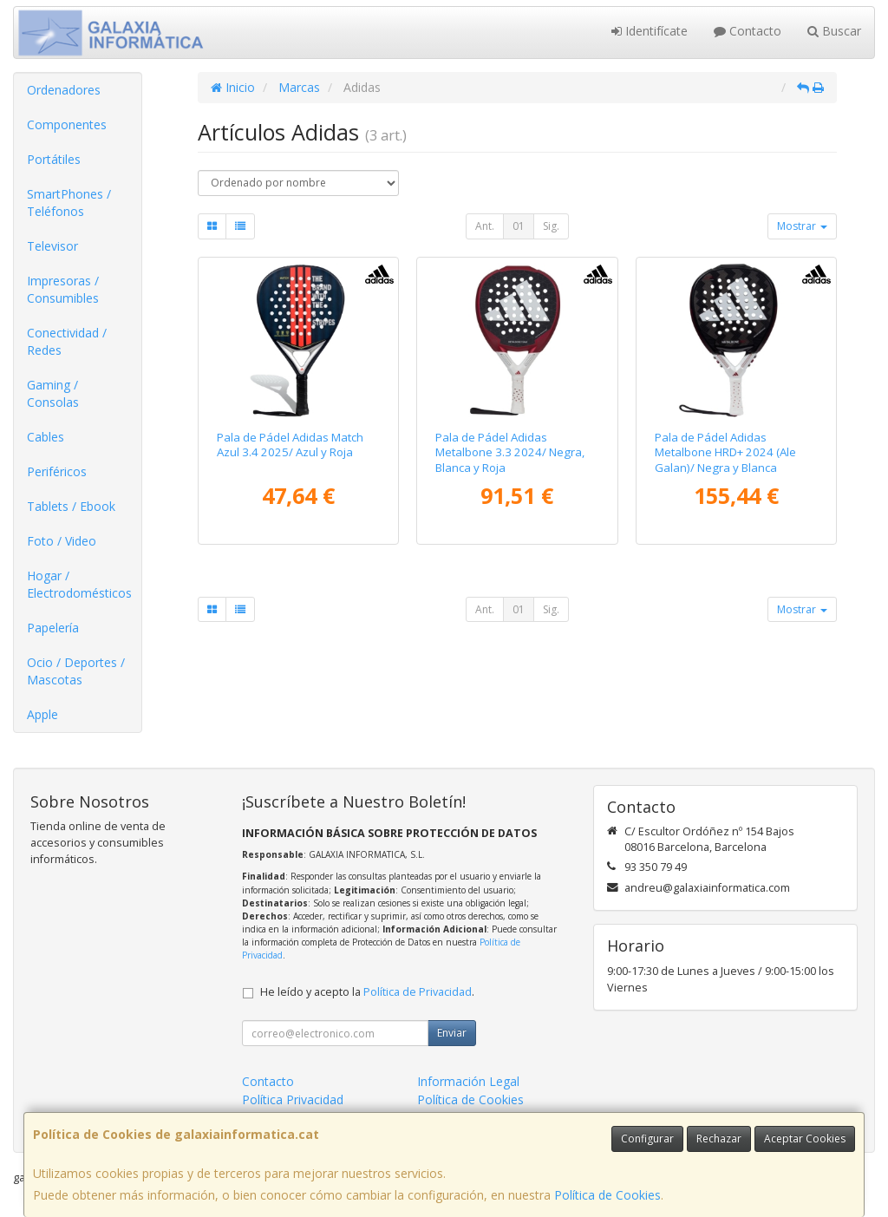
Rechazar (718, 1138)
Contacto (747, 31)
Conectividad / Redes (67, 341)
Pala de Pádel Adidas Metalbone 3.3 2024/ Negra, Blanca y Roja (509, 452)
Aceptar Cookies (805, 1138)
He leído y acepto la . (367, 992)
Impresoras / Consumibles (63, 289)
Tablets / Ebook (71, 506)
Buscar (834, 31)
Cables (45, 437)
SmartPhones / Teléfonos (69, 202)
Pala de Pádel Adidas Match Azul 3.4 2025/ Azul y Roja (290, 444)
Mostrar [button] (802, 226)
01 (519, 226)
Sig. (551, 226)
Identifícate (649, 31)
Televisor (52, 246)
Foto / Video (61, 541)
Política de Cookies (607, 1195)
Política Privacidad (292, 1099)
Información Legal (468, 1081)
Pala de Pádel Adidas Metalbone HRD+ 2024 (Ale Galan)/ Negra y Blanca (725, 452)
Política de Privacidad (417, 992)
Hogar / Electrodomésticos (79, 584)
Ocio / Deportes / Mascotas (76, 671)
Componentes (67, 124)
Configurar (647, 1138)
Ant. (484, 226)
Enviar (452, 1032)
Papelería (53, 627)
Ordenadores (64, 90)
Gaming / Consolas (53, 393)
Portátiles (54, 159)
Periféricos (57, 471)
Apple (42, 714)
